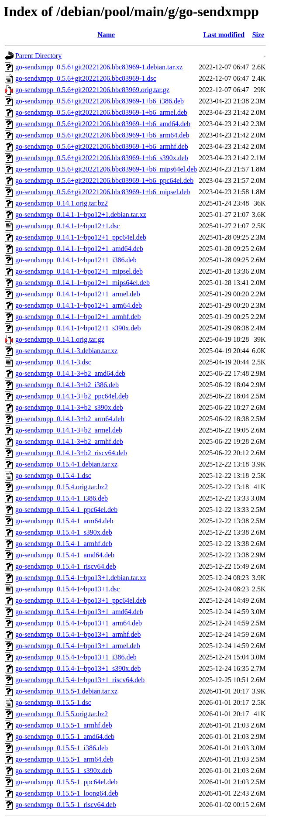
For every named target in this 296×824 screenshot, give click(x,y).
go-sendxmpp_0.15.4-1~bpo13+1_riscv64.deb (80, 679)
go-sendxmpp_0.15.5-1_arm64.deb (64, 759)
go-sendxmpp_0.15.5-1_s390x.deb (63, 770)
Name (106, 34)
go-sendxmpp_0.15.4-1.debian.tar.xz (66, 464)
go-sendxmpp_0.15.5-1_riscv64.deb (65, 804)
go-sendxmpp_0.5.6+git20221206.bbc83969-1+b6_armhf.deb (101, 146)
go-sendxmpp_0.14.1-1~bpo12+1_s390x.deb (78, 328)
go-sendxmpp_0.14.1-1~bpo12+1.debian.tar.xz (80, 214)
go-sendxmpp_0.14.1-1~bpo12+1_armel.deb (77, 294)
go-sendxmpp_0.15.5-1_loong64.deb (66, 793)
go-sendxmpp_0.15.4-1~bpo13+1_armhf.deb (78, 634)
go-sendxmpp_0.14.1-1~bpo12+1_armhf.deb (78, 316)
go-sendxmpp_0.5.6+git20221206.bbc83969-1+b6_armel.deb (101, 112)
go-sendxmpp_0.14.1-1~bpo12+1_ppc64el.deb (80, 237)
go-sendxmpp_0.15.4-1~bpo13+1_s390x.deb (78, 668)
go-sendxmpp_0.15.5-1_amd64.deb (64, 736)
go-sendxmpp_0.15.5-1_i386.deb (61, 748)
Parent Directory (38, 55)
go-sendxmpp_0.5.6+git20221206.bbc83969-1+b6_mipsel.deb (102, 192)
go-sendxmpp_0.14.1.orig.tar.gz (59, 339)
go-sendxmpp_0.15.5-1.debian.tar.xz (66, 691)
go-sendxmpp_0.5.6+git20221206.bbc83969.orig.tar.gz (92, 89)
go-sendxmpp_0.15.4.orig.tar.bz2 (61, 487)
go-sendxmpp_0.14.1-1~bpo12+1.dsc (67, 226)
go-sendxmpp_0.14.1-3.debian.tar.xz (66, 350)
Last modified (223, 34)
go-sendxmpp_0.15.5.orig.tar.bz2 (61, 714)
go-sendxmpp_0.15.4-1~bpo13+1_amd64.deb (79, 611)
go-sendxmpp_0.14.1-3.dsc (53, 362)
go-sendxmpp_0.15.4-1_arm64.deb (64, 521)
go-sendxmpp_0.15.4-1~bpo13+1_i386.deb (76, 657)
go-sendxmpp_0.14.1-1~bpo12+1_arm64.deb (78, 305)
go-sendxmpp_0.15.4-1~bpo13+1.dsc (67, 589)
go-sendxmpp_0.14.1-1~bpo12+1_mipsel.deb (79, 271)
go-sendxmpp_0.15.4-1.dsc (53, 475)
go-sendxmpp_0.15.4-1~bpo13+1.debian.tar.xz (80, 577)
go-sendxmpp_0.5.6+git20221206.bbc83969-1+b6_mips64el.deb (106, 169)
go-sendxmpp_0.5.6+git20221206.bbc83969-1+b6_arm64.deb (102, 135)
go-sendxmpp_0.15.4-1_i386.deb (61, 498)
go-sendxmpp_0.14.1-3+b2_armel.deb (68, 430)
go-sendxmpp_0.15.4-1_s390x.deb (63, 532)
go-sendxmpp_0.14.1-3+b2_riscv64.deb (71, 453)
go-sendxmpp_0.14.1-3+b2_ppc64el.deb (71, 396)
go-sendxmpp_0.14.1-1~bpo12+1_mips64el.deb (82, 282)
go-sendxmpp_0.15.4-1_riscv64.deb (65, 566)
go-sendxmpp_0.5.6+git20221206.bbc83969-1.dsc (85, 78)
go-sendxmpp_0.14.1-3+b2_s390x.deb (69, 407)
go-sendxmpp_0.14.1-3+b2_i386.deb (67, 384)
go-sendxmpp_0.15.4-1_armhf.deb (63, 543)
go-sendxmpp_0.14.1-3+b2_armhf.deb (69, 441)
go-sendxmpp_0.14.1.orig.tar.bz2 (61, 203)
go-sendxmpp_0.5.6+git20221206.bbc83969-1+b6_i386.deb (99, 101)
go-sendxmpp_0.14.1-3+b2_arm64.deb (69, 418)
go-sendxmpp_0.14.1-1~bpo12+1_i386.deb (76, 260)
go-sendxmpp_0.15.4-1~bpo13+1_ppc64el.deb (80, 600)
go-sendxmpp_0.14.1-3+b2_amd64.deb (70, 373)
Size (258, 34)
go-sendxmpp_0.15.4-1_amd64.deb (64, 555)
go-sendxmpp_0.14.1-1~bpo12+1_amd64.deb (79, 248)
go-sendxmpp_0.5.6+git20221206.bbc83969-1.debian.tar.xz (98, 67)
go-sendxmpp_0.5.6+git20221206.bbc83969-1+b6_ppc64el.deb (104, 180)
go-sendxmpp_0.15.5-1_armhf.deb (63, 725)
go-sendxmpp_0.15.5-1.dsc (53, 702)
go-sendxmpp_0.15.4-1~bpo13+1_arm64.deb (78, 623)
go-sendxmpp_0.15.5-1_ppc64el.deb (66, 782)
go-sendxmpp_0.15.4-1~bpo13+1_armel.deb (77, 645)
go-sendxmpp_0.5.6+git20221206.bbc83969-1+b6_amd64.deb (102, 123)
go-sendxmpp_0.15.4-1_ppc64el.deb (66, 509)
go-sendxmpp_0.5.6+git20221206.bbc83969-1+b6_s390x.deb (101, 157)
